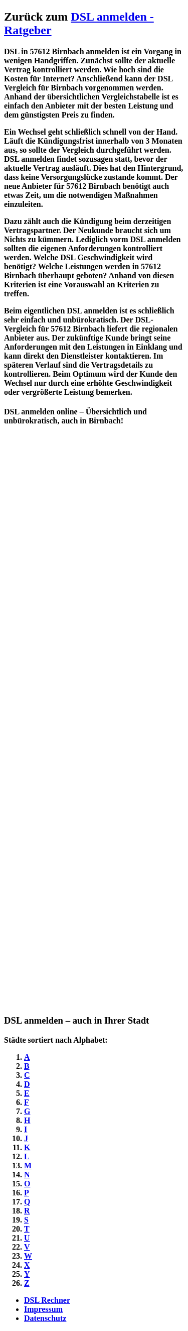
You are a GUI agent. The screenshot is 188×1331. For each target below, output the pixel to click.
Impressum (43, 1309)
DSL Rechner (47, 1300)
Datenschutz (45, 1318)
